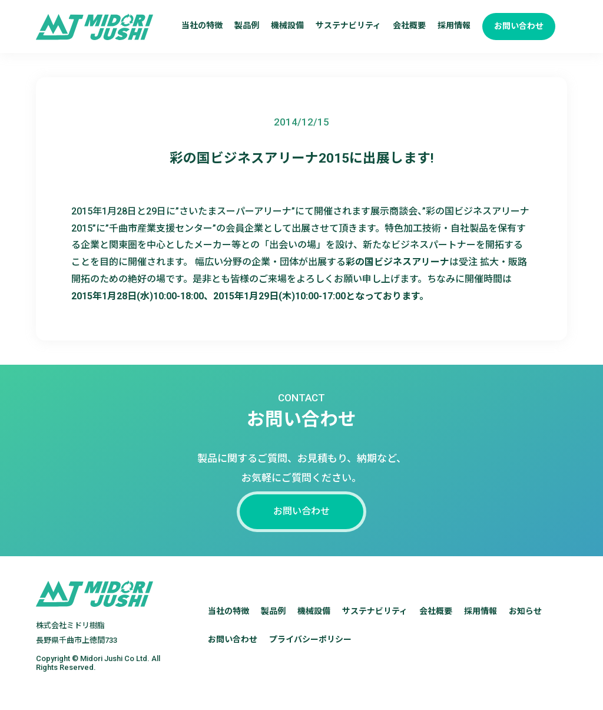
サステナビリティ (348, 25)
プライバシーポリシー (310, 653)
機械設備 (287, 25)
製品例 (246, 25)
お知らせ (525, 624)
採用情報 (454, 25)
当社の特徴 (202, 25)
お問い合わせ (519, 26)
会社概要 (409, 25)
